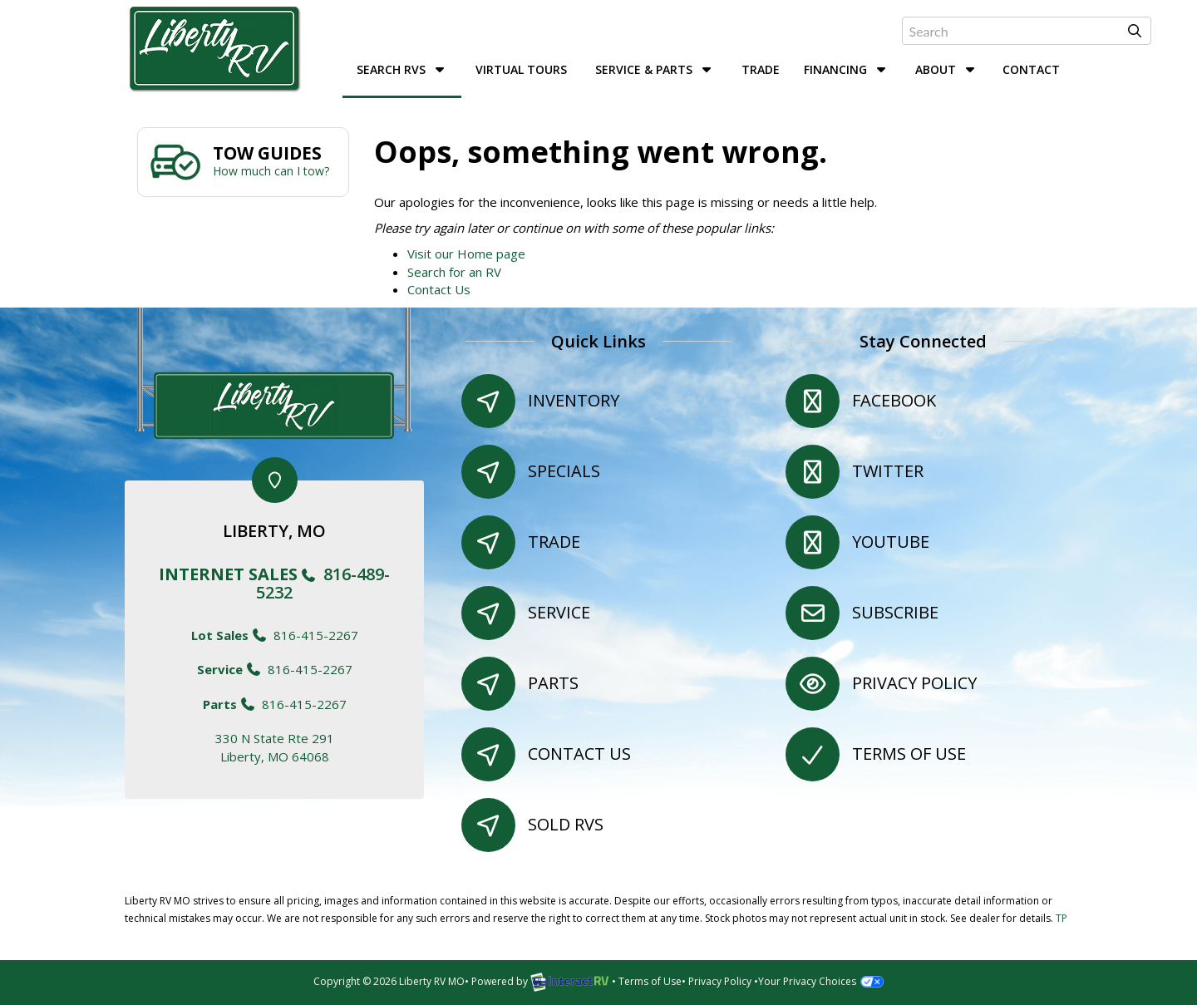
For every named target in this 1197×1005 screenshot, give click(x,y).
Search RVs (402, 69)
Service (559, 612)
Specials (564, 471)
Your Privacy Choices (821, 981)
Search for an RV (454, 272)
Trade (760, 69)
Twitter (888, 471)
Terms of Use (909, 753)
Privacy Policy (914, 683)
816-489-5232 (274, 583)
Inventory (573, 400)
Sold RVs (565, 824)
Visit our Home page (466, 253)
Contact (1031, 69)
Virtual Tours (521, 69)
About (946, 69)
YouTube (890, 541)
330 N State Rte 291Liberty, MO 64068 (274, 747)
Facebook (894, 400)
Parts (553, 683)
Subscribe (895, 612)
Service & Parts (655, 69)
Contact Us (438, 289)
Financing (846, 69)
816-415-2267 (274, 635)
